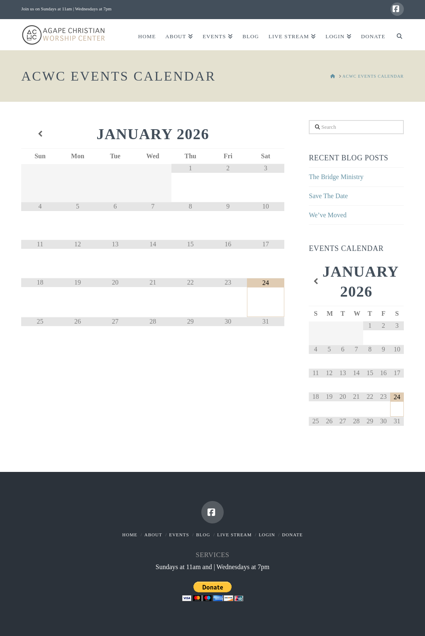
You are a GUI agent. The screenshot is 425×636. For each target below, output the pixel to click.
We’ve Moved (328, 215)
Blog (203, 534)
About (153, 534)
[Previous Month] (40, 134)
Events (179, 534)
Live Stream (234, 534)
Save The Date (328, 195)
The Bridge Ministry (336, 176)
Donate (292, 534)
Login (267, 534)
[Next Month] (266, 134)
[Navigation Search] (396, 34)
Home (129, 534)
